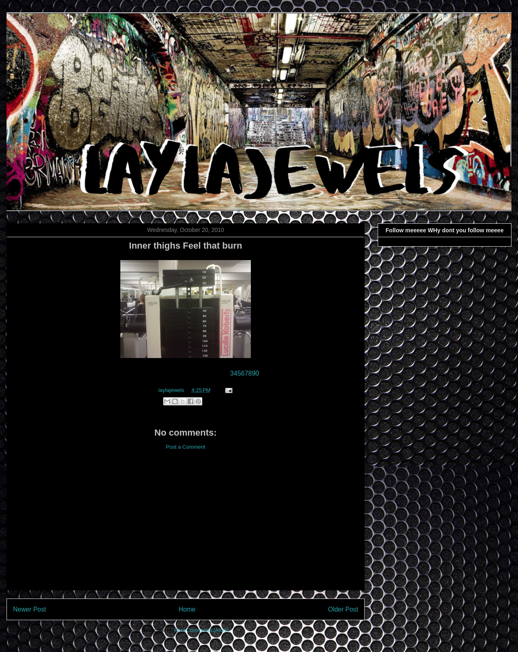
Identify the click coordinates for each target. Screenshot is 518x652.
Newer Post (29, 609)
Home (187, 609)
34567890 (244, 373)
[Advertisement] (185, 527)
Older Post (343, 609)
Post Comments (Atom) (201, 630)
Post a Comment (186, 447)
